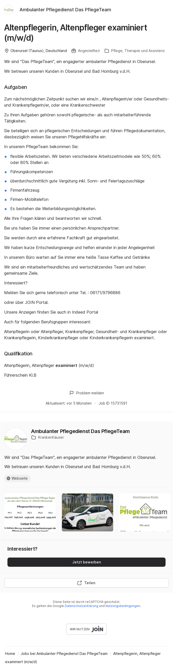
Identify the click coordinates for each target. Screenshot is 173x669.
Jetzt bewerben (86, 562)
